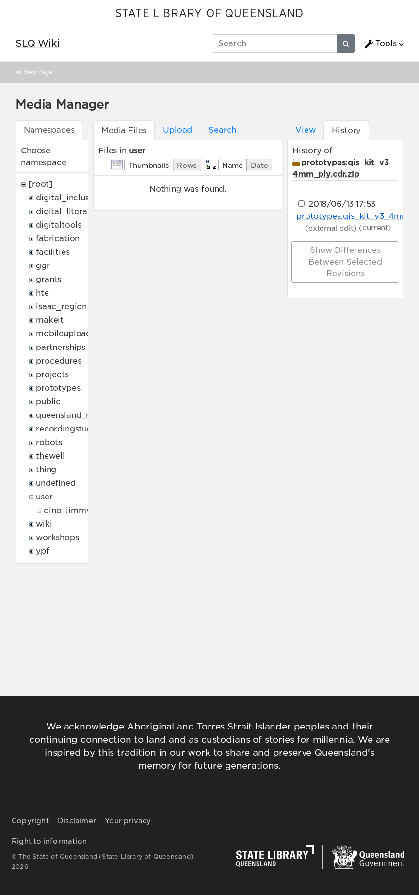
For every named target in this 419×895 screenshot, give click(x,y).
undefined (56, 483)
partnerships (60, 347)
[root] (40, 184)
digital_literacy (66, 211)
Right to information (49, 841)
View (305, 129)
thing (46, 469)
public (48, 401)
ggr (43, 265)
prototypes (58, 388)
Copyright (30, 821)
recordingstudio (68, 428)
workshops (57, 537)
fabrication (58, 238)
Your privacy (128, 821)
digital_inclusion (68, 197)
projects (52, 374)
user (44, 496)
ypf (42, 551)
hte (42, 293)
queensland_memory (77, 415)
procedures (58, 360)
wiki (44, 524)
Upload (177, 129)
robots (49, 442)
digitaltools (58, 225)
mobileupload (63, 333)
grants (48, 279)
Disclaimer (77, 821)
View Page (38, 72)
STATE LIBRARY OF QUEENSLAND (209, 13)
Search (222, 129)
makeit (50, 320)
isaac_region (61, 306)
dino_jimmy (67, 510)
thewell (50, 456)
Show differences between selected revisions (345, 262)
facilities (52, 252)
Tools (380, 44)
